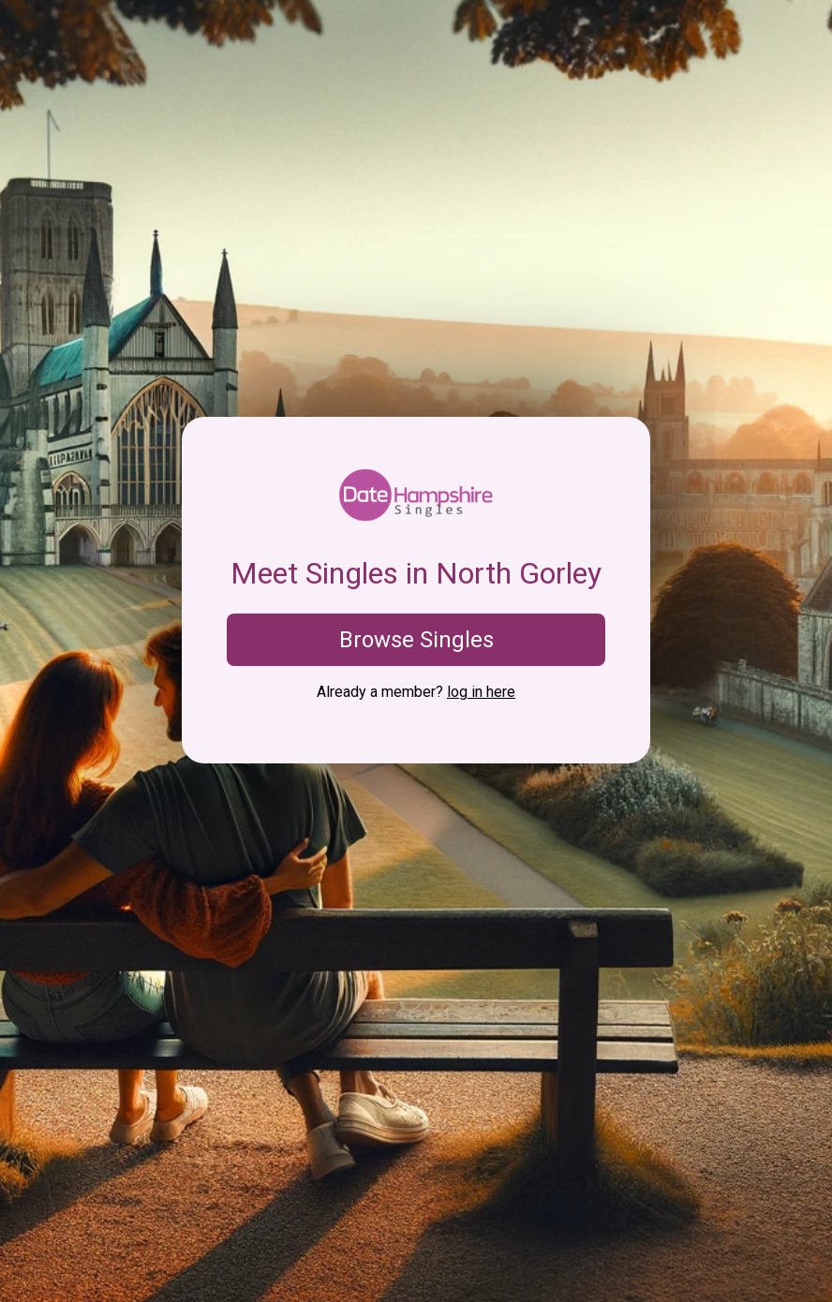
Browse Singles (416, 640)
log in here (481, 692)
